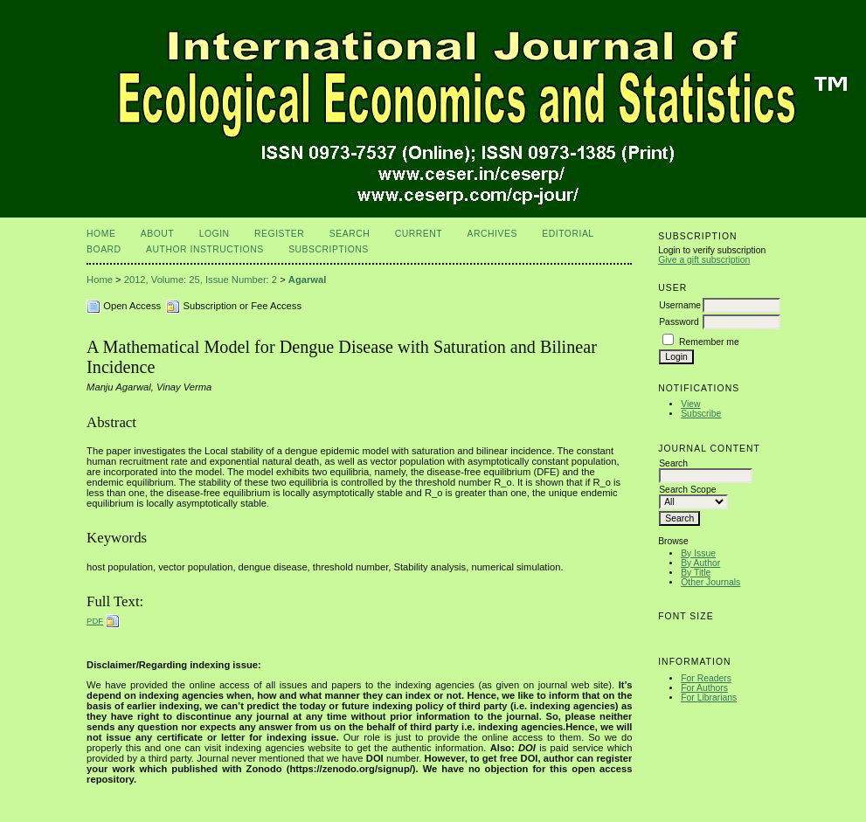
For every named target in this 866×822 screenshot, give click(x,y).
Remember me (709, 342)
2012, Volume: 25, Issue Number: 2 (200, 279)
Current (418, 233)
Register (279, 233)
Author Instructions (205, 249)
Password (679, 322)
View (690, 404)
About (157, 233)
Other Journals (710, 582)
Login (214, 233)
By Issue (698, 553)
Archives (492, 233)
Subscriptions (328, 249)
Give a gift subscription (704, 260)
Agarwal (307, 279)
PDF (95, 620)
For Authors (704, 688)
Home (101, 233)
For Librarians (709, 697)
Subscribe (701, 413)
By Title (695, 572)
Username (680, 305)
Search (349, 233)
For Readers (706, 678)
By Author (700, 563)
